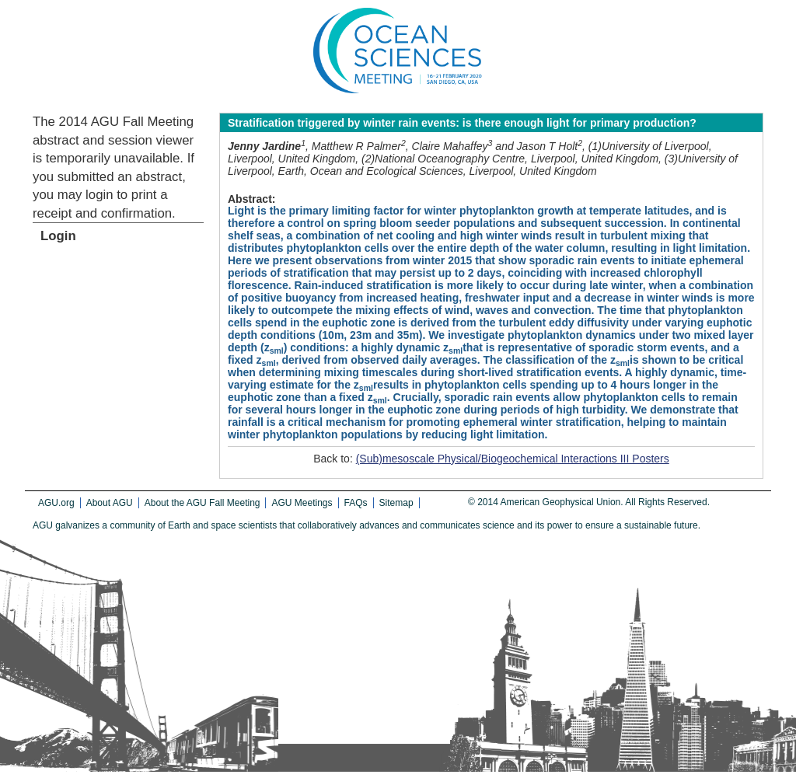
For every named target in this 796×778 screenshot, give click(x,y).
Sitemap (396, 502)
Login (58, 236)
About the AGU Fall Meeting (202, 502)
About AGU (109, 502)
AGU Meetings (301, 502)
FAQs (356, 502)
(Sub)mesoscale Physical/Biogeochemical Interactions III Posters (512, 458)
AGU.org (56, 502)
